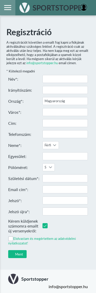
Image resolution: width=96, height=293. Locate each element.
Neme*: (15, 145)
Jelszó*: (15, 200)
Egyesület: (17, 156)
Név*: (13, 79)
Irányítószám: (20, 90)
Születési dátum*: (23, 178)
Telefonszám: (19, 134)
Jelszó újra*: (19, 211)
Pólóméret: (18, 167)
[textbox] (65, 79)
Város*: (14, 112)
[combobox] (50, 145)
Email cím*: (18, 189)
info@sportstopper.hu (42, 63)
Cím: (12, 123)
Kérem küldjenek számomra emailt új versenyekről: (23, 226)
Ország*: (16, 101)
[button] (17, 254)
